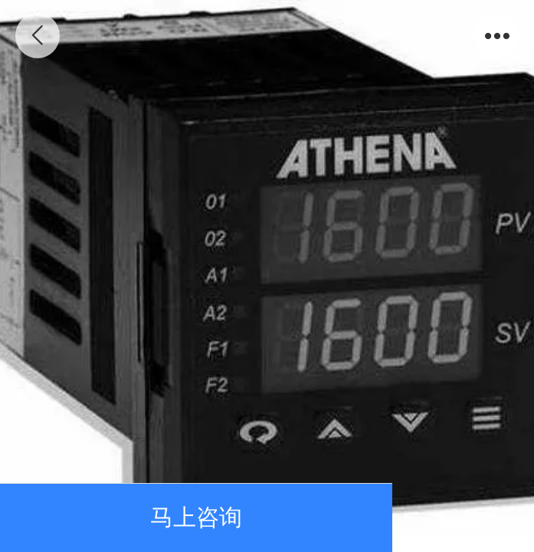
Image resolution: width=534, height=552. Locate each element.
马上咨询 (196, 517)
